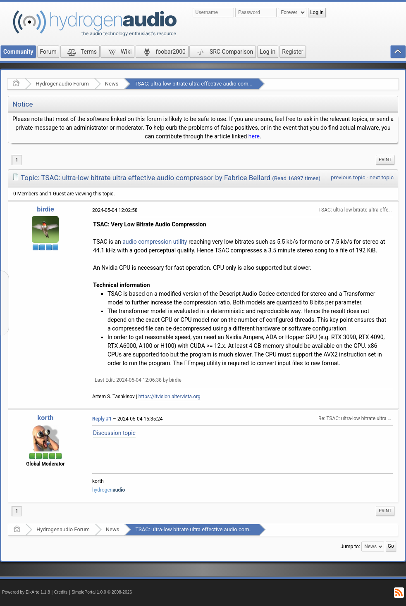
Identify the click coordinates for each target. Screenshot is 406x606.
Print (385, 159)
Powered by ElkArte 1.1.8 (26, 592)
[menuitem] (385, 160)
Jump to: (350, 546)
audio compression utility (154, 241)
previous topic (348, 177)
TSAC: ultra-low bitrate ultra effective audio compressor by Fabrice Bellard (222, 84)
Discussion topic (114, 433)
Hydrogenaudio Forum (62, 84)
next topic (382, 177)
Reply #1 (102, 419)
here (254, 136)
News (112, 84)
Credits (61, 592)
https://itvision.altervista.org (170, 396)
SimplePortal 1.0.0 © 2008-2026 (102, 592)
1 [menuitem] (16, 160)
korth (46, 418)
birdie (45, 209)
